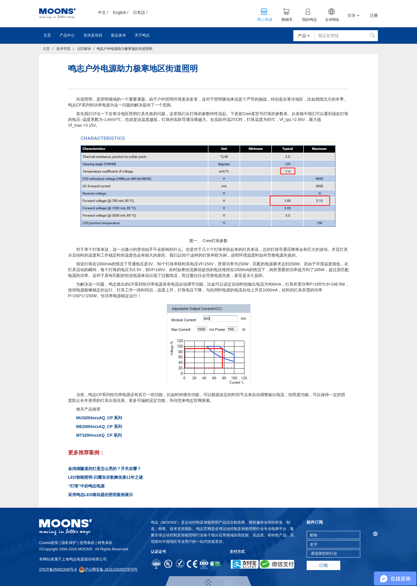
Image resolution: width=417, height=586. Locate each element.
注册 (374, 15)
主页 (47, 35)
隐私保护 (68, 542)
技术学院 (63, 49)
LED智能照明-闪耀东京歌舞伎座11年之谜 (105, 477)
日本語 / (140, 12)
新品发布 (118, 35)
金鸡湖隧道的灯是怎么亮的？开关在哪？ (104, 468)
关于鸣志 (142, 35)
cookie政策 (48, 542)
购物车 (287, 20)
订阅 (323, 565)
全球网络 (332, 20)
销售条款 (105, 542)
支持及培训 (92, 35)
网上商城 (264, 20)
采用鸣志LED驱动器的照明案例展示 (100, 494)
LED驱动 (84, 49)
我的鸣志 (309, 20)
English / (121, 12)
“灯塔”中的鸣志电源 (86, 486)
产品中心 (67, 35)
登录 (353, 15)
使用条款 (87, 542)
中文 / (103, 12)
